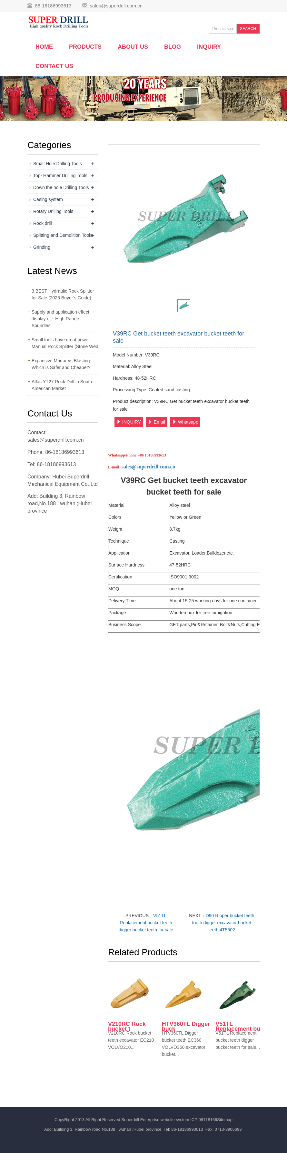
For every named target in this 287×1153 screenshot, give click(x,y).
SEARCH (248, 28)
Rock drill (42, 223)
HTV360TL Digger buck (186, 1026)
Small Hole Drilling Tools (57, 163)
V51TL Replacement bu (237, 1026)
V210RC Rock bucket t (127, 1026)
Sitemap (225, 1119)
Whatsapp (185, 422)
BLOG (172, 47)
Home (44, 47)
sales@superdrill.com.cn (116, 5)
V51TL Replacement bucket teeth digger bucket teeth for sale (146, 922)
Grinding (41, 247)
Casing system (48, 199)
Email (156, 422)
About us (133, 47)
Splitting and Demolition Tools (62, 235)
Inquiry (209, 47)
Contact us (54, 66)
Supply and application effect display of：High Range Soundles (60, 318)
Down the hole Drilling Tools (61, 187)
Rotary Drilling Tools (53, 211)
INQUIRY (128, 422)
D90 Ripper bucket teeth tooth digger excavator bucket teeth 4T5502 (223, 922)
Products (85, 47)
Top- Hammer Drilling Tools (60, 175)
